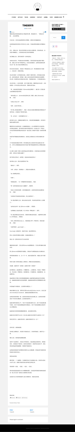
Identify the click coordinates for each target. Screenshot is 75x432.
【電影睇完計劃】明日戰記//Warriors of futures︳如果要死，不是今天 (58, 75)
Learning (32, 17)
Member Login (58, 17)
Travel (26, 17)
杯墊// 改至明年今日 (56, 79)
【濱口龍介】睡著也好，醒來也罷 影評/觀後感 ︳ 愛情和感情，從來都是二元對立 (58, 64)
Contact (39, 17)
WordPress (47, 428)
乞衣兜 (51, 17)
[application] (58, 29)
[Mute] (61, 29)
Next (44, 32)
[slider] (63, 29)
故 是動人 (46, 17)
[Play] (53, 29)
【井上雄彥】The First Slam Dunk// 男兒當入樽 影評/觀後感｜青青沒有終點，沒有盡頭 (58, 70)
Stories (14, 17)
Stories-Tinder (17, 403)
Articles (20, 17)
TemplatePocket (37, 428)
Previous (12, 32)
